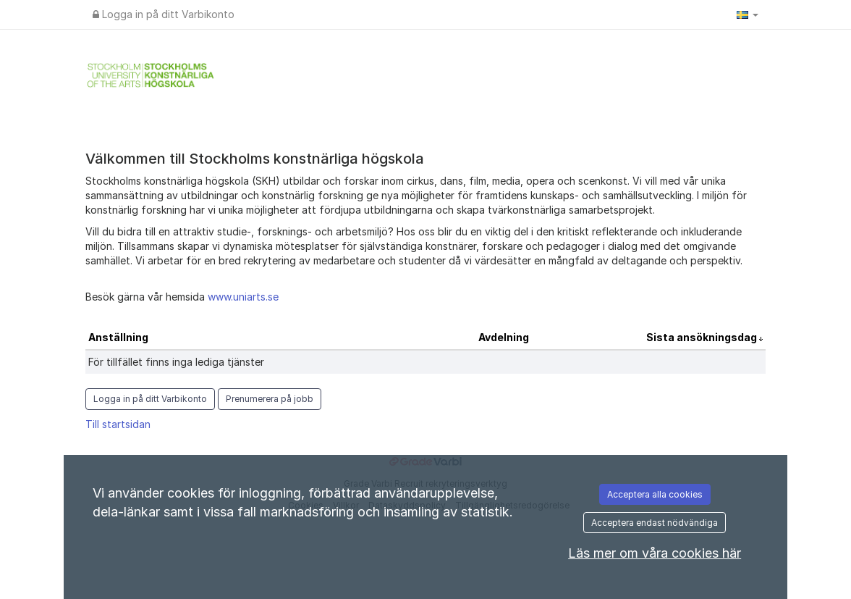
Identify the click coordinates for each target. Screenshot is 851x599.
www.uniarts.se (243, 296)
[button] (747, 14)
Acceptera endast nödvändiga (654, 522)
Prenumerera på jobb (269, 398)
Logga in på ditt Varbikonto (163, 14)
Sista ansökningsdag (702, 337)
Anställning (118, 337)
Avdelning (503, 337)
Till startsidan (118, 424)
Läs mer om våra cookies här (654, 553)
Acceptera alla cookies (655, 494)
